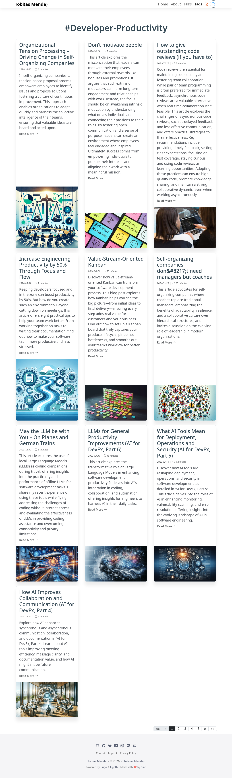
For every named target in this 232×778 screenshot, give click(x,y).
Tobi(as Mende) (31, 4)
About (176, 4)
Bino (143, 767)
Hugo (103, 767)
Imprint (112, 753)
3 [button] (185, 729)
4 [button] (192, 729)
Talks (188, 4)
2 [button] (178, 729)
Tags (198, 4)
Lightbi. (114, 767)
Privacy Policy (128, 753)
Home (163, 4)
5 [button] (198, 729)
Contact (100, 753)
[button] (206, 4)
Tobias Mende (97, 761)
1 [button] (172, 729)
